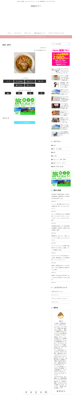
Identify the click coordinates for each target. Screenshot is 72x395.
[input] (60, 44)
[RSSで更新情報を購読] (41, 89)
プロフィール (54, 302)
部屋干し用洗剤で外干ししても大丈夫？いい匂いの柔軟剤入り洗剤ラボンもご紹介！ (60, 267)
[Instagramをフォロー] (19, 89)
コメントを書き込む (24, 118)
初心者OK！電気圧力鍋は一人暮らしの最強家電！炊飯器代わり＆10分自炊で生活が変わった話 (60, 196)
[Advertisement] (36, 20)
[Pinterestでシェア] (35, 81)
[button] (43, 81)
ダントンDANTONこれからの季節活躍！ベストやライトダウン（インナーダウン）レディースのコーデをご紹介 (60, 217)
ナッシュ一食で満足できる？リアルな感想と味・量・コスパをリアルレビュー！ (60, 206)
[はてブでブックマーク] (20, 81)
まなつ (61, 321)
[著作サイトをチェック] (8, 89)
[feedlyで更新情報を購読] (30, 89)
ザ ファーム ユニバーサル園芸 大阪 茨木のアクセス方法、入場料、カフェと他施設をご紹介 (60, 247)
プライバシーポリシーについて (59, 298)
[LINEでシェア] (28, 81)
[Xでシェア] (6, 81)
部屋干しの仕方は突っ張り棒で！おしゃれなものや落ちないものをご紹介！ (60, 277)
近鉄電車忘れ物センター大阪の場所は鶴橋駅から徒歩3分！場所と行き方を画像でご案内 (60, 228)
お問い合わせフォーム (57, 291)
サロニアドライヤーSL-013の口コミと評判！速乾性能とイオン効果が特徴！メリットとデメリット (60, 257)
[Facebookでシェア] (13, 81)
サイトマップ (54, 295)
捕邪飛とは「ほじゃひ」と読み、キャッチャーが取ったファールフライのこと (60, 238)
